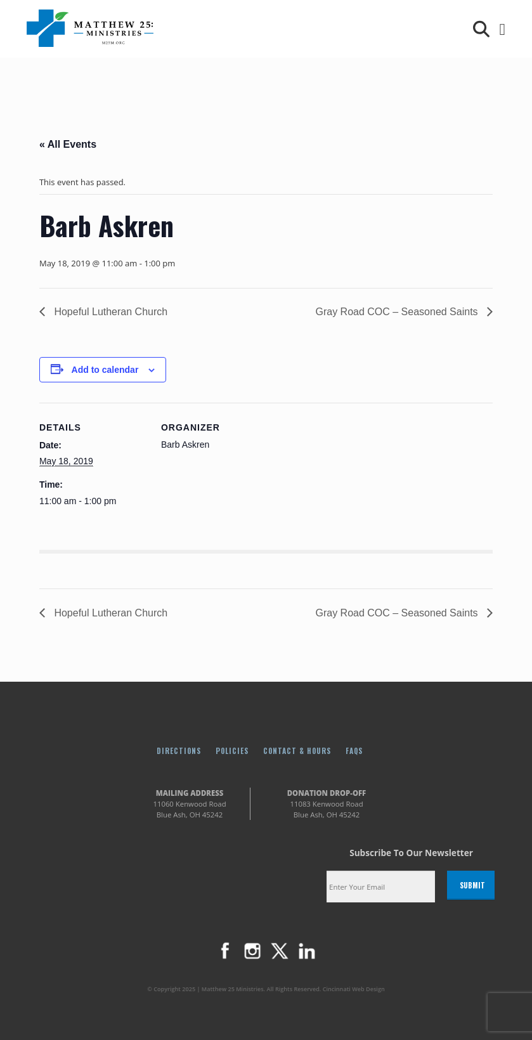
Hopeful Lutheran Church (109, 311)
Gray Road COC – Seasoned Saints (398, 311)
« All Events (67, 144)
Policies (232, 750)
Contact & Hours (297, 750)
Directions (179, 750)
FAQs (354, 750)
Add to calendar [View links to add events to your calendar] (105, 370)
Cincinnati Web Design (354, 989)
